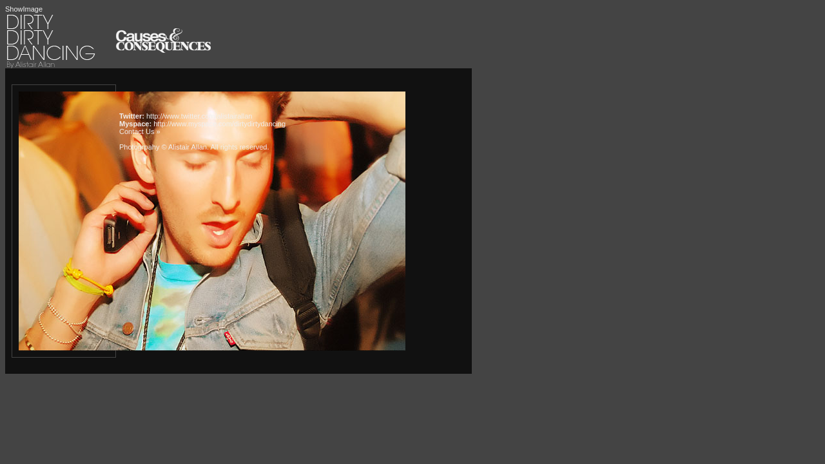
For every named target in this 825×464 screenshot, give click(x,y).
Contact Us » (139, 131)
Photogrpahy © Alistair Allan (163, 147)
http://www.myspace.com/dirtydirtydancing (219, 124)
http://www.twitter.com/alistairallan (199, 116)
